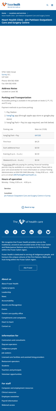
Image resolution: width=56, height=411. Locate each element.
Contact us (6, 326)
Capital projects (8, 288)
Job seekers (6, 353)
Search (47, 5)
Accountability (7, 301)
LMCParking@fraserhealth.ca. (25, 175)
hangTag (10, 115)
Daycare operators (9, 344)
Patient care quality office (12, 313)
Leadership (6, 292)
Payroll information (10, 401)
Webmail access (8, 405)
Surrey (4, 74)
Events (4, 309)
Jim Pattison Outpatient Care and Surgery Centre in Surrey (27, 196)
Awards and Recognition (12, 305)
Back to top (29, 207)
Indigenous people (9, 348)
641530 (38, 135)
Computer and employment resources (17, 388)
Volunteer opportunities (12, 374)
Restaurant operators (10, 361)
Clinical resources (9, 392)
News (4, 296)
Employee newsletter (10, 396)
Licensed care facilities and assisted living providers (23, 357)
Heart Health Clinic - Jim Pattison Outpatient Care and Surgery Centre (26, 16)
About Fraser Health (10, 283)
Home (4, 13)
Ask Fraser (28, 268)
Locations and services (17, 13)
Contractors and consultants (13, 340)
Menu (52, 5)
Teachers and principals (11, 370)
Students (5, 365)
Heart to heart (7, 322)
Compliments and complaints (14, 318)
